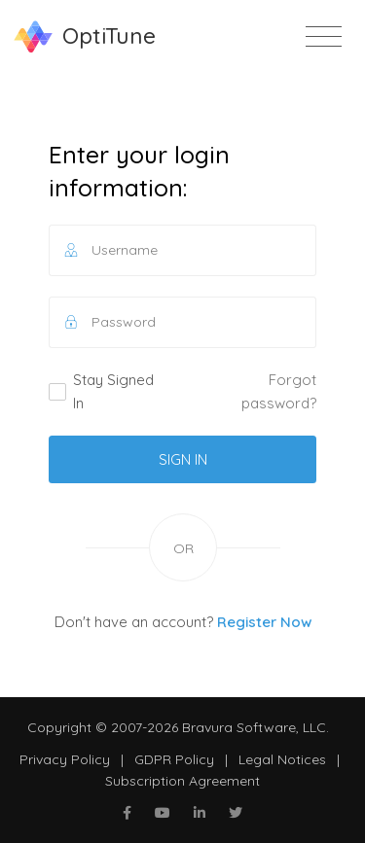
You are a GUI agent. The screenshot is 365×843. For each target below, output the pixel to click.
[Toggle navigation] (323, 37)
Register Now (264, 622)
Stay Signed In (101, 391)
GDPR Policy (174, 759)
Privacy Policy (64, 759)
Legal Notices (282, 759)
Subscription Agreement (182, 781)
